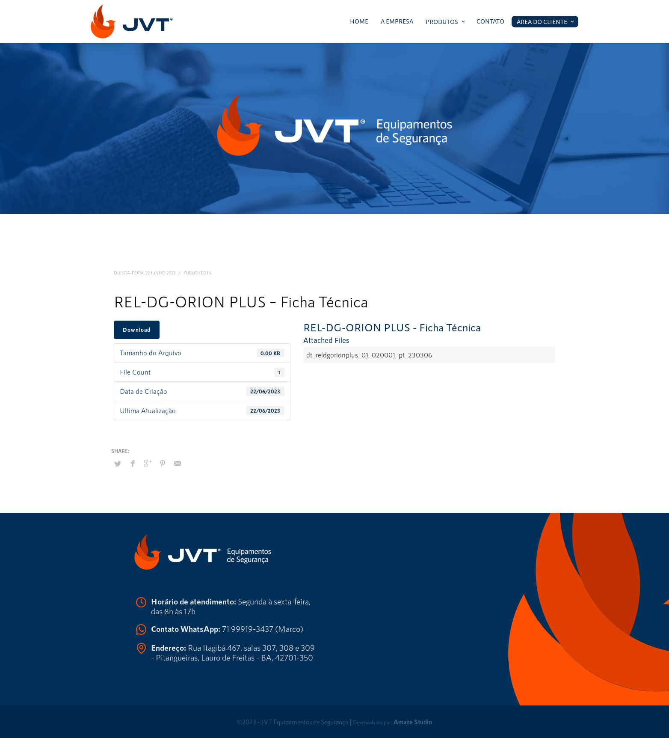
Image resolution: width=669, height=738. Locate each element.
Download (137, 329)
